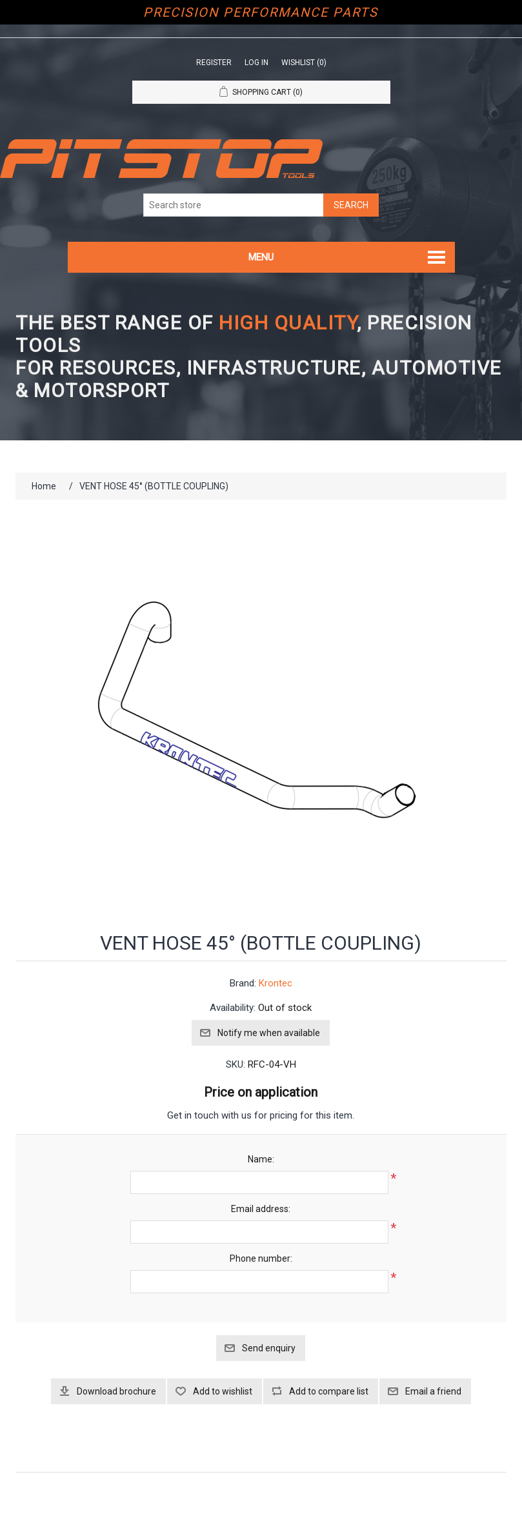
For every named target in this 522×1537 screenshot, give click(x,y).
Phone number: (261, 1258)
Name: (261, 1159)
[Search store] (233, 205)
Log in (256, 62)
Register (214, 62)
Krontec (275, 983)
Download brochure (116, 1391)
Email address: (260, 1209)
